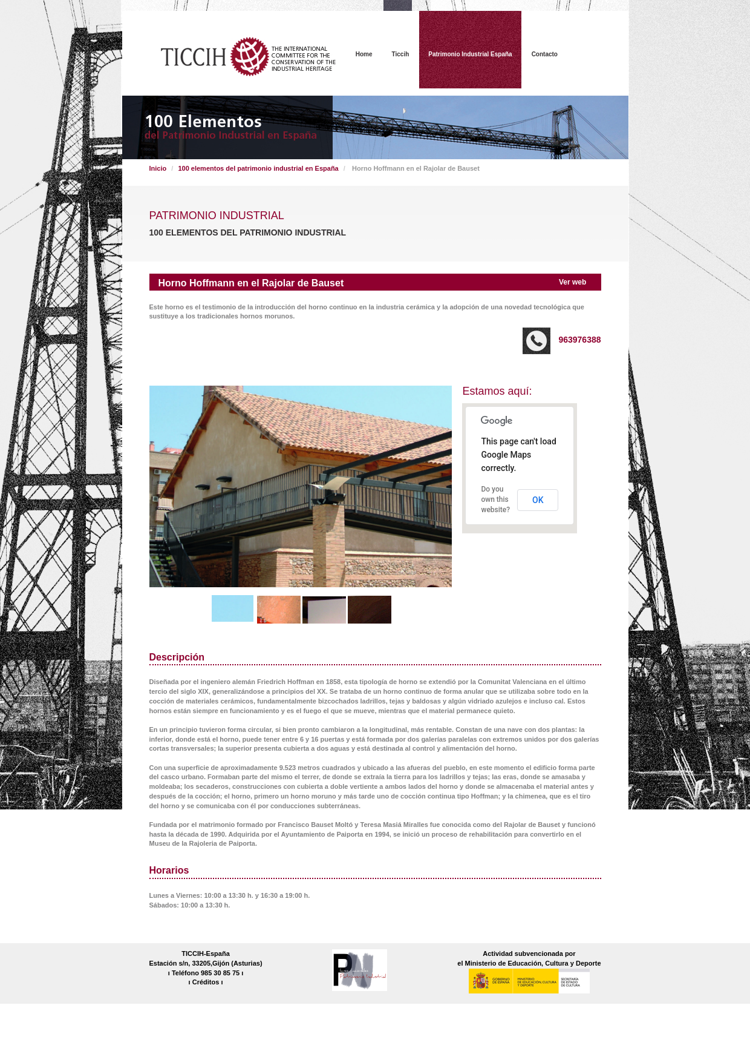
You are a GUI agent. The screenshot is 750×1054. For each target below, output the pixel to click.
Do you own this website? (495, 499)
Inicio (158, 168)
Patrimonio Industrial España (470, 54)
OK (538, 500)
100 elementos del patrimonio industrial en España (258, 168)
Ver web (572, 282)
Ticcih (400, 54)
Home (364, 54)
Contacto (545, 54)
